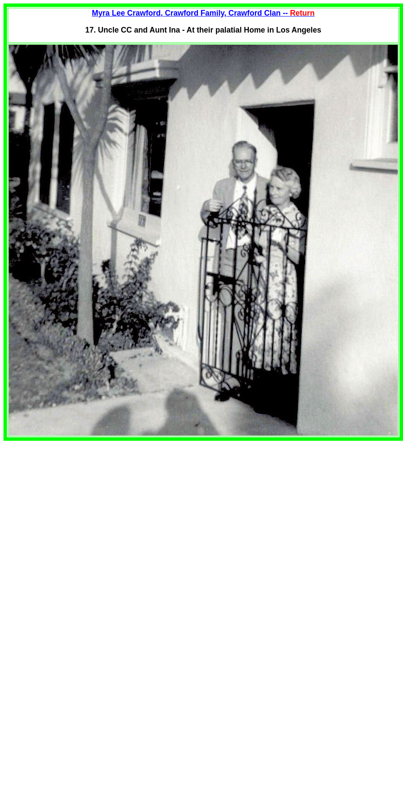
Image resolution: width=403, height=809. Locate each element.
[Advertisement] (76, 501)
